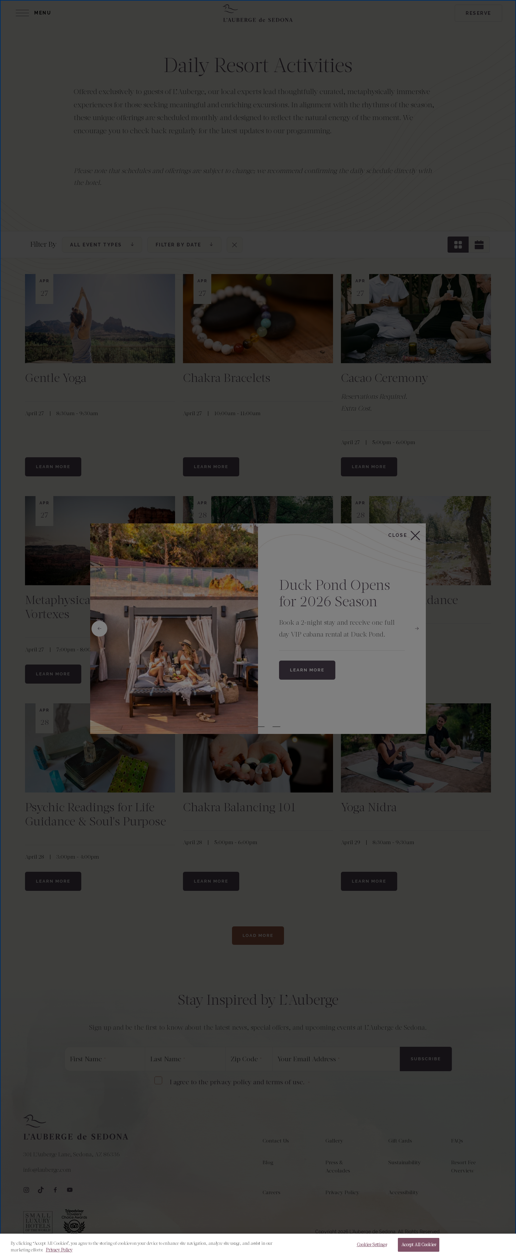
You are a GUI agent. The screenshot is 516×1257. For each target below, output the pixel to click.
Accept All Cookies (418, 1244)
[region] (258, 1245)
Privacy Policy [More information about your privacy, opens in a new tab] (59, 1249)
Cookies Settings (372, 1244)
